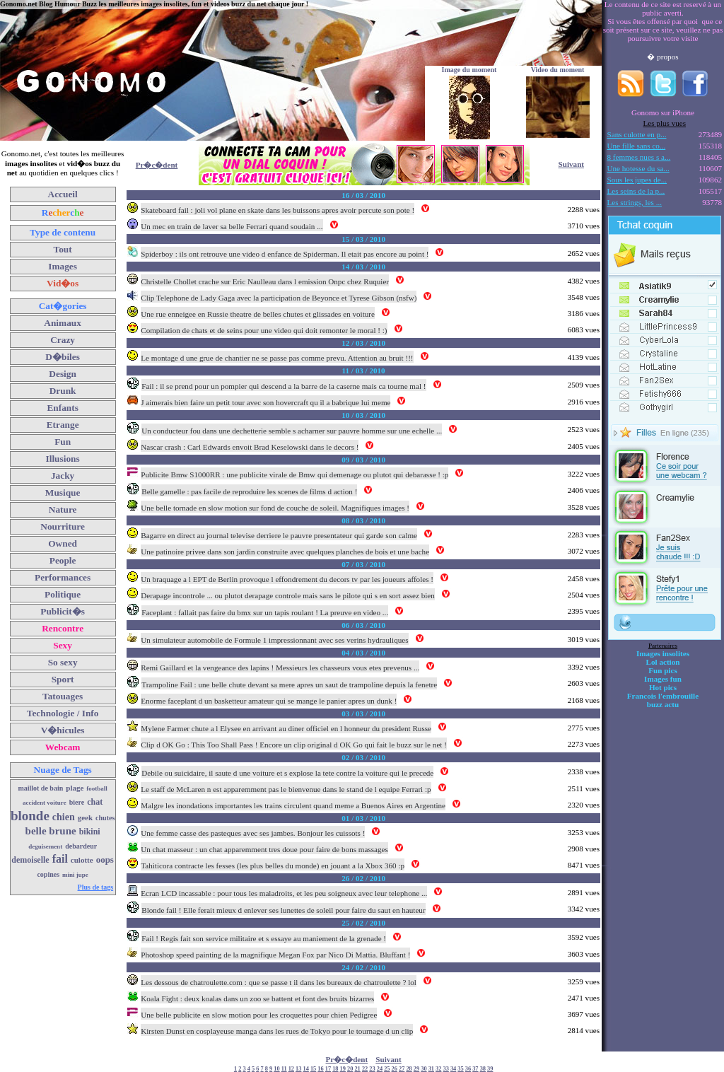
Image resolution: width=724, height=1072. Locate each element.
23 (372, 1069)
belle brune (50, 831)
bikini (89, 832)
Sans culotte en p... (637, 134)
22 (365, 1069)
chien (63, 817)
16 (320, 1069)
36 (468, 1069)
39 (490, 1069)
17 (328, 1069)
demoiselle (30, 860)
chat (95, 802)
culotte (82, 860)
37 (475, 1069)
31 (431, 1069)
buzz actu (663, 704)
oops (105, 859)
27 (401, 1069)
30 (423, 1069)
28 (408, 1069)
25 (387, 1069)
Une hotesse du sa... (638, 168)
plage (74, 787)
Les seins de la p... (636, 191)
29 (416, 1069)
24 (380, 1069)
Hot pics (663, 687)
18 (335, 1069)
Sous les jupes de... (637, 179)
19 (343, 1069)
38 (483, 1069)
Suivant (571, 164)
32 (438, 1069)
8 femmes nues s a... (639, 157)
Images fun (663, 679)
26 (394, 1069)
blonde (30, 815)
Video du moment (558, 70)
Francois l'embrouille (663, 696)
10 (276, 1069)
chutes (105, 818)
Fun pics (662, 670)
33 (446, 1069)
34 (453, 1069)
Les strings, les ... (634, 202)
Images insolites (662, 653)
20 (350, 1069)
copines (48, 874)
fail (60, 859)
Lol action (663, 662)
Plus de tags (96, 887)
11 (284, 1069)
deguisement (45, 846)
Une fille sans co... (636, 145)
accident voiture (44, 802)
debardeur (81, 846)
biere (76, 802)
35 (460, 1069)
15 (313, 1069)
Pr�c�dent (157, 165)
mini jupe (75, 874)
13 (298, 1069)
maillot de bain (40, 788)
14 (306, 1069)
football (96, 788)
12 (291, 1069)
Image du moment (469, 70)
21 (357, 1069)
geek (85, 817)
